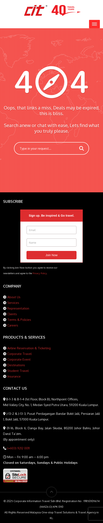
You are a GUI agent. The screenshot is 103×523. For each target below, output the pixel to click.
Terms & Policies (19, 320)
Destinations (16, 365)
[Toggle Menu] (94, 24)
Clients (12, 314)
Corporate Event (19, 359)
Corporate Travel (19, 354)
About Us (13, 297)
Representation (18, 308)
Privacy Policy (39, 273)
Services (13, 303)
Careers (12, 325)
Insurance (14, 376)
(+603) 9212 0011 (18, 448)
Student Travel (18, 371)
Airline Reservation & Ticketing (29, 348)
